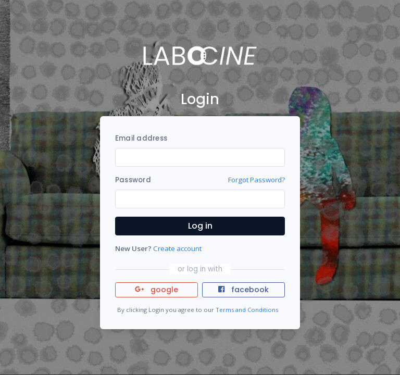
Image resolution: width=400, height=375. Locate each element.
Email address (141, 138)
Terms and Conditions (247, 310)
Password (133, 180)
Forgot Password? (256, 179)
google (156, 289)
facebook (243, 289)
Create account (177, 248)
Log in (200, 226)
